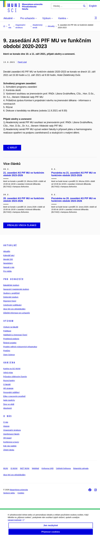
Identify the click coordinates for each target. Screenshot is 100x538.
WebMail (35, 468)
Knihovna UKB (47, 468)
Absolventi (7, 408)
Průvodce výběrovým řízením (15, 377)
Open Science (9, 355)
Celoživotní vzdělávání (12, 305)
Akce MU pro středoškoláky (14, 309)
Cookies (21, 493)
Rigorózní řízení (9, 301)
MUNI (5, 468)
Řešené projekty (9, 343)
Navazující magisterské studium (16, 289)
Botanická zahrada (80, 468)
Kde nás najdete (9, 446)
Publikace (7, 331)
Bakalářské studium (11, 285)
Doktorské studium (10, 297)
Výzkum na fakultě (10, 327)
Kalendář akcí (8, 255)
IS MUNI (14, 468)
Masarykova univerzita (19, 490)
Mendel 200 (8, 259)
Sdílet (12, 148)
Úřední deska (8, 450)
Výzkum (8, 321)
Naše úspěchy (9, 400)
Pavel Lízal (22, 62)
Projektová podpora (11, 339)
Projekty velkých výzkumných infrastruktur (20, 347)
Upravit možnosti (16, 522)
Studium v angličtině (11, 293)
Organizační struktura (12, 430)
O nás (7, 416)
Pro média (7, 271)
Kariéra (9, 362)
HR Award (7, 438)
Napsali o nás (8, 267)
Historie (6, 426)
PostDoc (6, 351)
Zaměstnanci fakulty (11, 434)
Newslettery (8, 263)
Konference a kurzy (11, 442)
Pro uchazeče (13, 279)
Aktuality (6, 251)
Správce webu (9, 493)
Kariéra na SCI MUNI (11, 369)
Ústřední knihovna (63, 468)
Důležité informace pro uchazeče (16, 313)
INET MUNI (24, 468)
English (93, 6)
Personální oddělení (11, 392)
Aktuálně (10, 245)
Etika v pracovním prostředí (14, 396)
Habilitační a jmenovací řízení (15, 335)
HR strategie (8, 388)
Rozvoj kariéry (9, 380)
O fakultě (7, 384)
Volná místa (8, 373)
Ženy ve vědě (8, 404)
